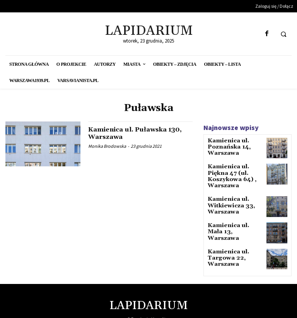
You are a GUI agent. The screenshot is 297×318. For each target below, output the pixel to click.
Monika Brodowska (107, 146)
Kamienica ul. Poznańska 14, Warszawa (226, 146)
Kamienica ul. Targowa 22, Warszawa (224, 252)
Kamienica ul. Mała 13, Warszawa (231, 222)
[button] (283, 34)
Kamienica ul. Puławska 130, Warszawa (132, 133)
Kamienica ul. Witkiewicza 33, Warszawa (227, 199)
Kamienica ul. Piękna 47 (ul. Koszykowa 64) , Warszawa (233, 172)
